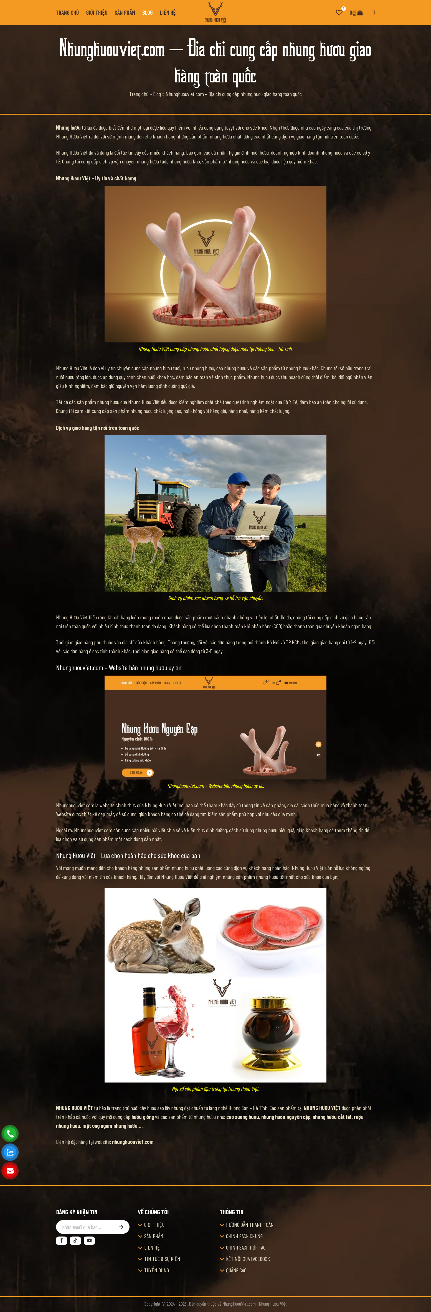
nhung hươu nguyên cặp (285, 1116)
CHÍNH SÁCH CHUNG (244, 1236)
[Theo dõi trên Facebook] (61, 1241)
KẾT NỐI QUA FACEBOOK (248, 1258)
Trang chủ (67, 12)
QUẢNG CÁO (236, 1270)
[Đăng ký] (121, 1227)
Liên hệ (168, 12)
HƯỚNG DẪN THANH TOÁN (250, 1224)
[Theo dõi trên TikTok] (75, 1241)
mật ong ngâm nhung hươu (110, 1125)
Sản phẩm (125, 12)
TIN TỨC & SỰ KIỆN (162, 1258)
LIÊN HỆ (152, 1247)
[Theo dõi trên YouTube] (89, 1241)
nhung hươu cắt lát (332, 1116)
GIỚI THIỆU (154, 1224)
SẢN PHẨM (153, 1236)
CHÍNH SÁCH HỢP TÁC (245, 1247)
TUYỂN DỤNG (156, 1270)
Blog (147, 12)
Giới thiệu (97, 12)
